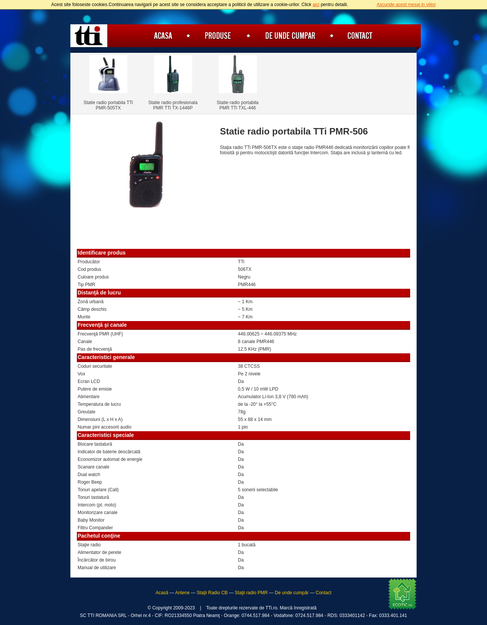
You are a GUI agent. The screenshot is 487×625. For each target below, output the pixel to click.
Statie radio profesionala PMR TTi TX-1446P (172, 105)
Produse (218, 35)
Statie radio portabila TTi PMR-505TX (108, 105)
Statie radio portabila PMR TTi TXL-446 (237, 105)
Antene (182, 592)
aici (316, 4)
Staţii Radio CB (212, 592)
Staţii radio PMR (251, 592)
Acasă (161, 35)
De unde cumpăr (290, 35)
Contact (359, 35)
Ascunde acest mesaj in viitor (406, 4)
